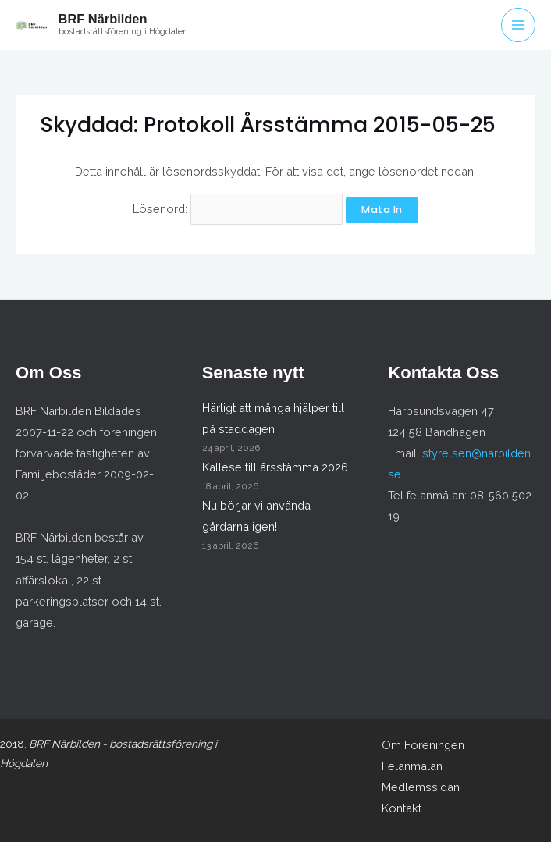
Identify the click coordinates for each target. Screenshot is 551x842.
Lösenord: (238, 208)
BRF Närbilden (103, 19)
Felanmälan (412, 766)
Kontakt (401, 808)
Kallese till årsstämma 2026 (275, 467)
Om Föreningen (423, 744)
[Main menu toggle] (518, 25)
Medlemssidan (421, 787)
